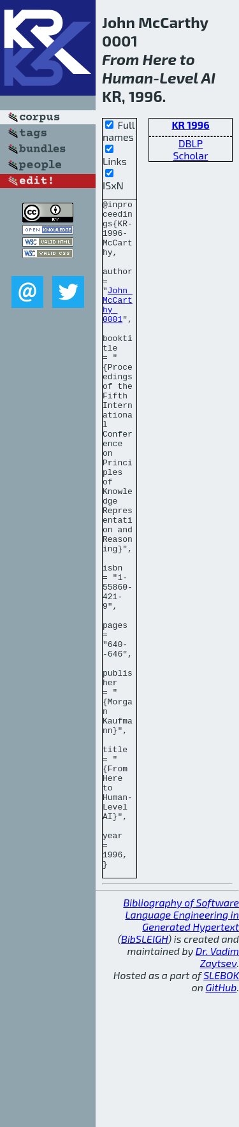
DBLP (190, 143)
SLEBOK (221, 1109)
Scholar (190, 155)
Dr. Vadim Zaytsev (217, 1091)
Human (127, 77)
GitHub (221, 1121)
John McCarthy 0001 (118, 326)
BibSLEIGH (144, 1072)
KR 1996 (190, 125)
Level (178, 77)
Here (159, 59)
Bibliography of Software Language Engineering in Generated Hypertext (181, 1048)
